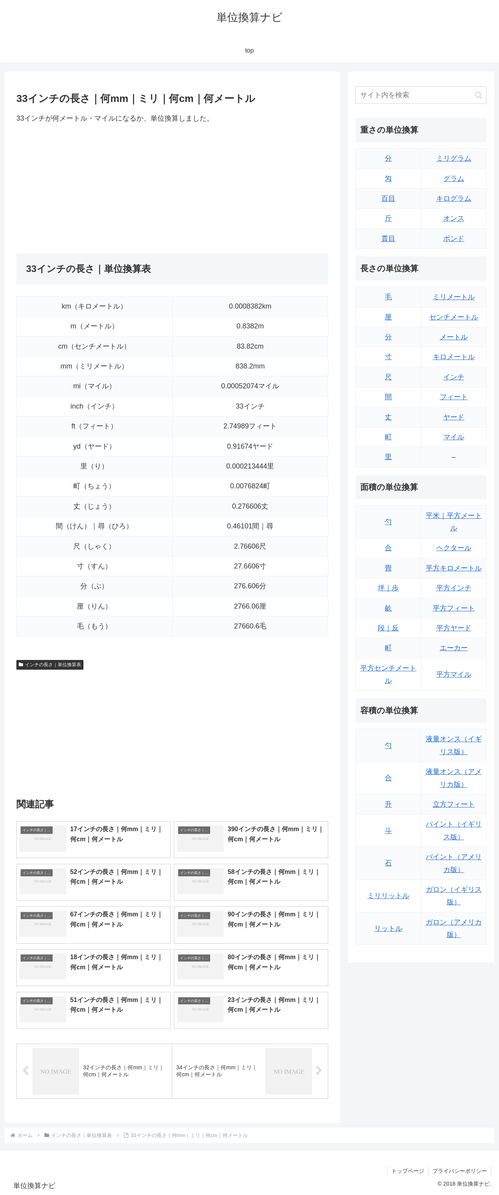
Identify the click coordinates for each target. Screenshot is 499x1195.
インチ (453, 377)
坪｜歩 (388, 588)
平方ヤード (453, 628)
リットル (388, 928)
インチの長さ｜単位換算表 (50, 664)
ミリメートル (454, 297)
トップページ (407, 1171)
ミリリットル (388, 896)
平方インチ (453, 588)
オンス (453, 218)
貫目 (388, 238)
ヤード (453, 417)
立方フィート (454, 804)
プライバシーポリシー (459, 1171)
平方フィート (454, 608)
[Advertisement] (94, 188)
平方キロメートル (454, 568)
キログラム (453, 198)
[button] (478, 95)
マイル (453, 437)
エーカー (454, 648)
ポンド (453, 238)
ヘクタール (453, 548)
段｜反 (388, 628)
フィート (454, 397)
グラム (453, 178)
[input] (421, 95)
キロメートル (454, 357)
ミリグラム (453, 158)
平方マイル (453, 674)
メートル (454, 337)
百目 (388, 198)
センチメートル (453, 317)
